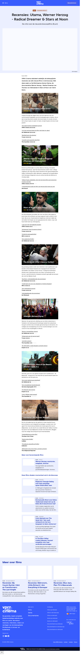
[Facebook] (8, 636)
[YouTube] (6, 636)
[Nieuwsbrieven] (71, 3)
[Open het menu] (5, 3)
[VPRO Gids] (69, 623)
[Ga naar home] (39, 3)
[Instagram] (3, 636)
